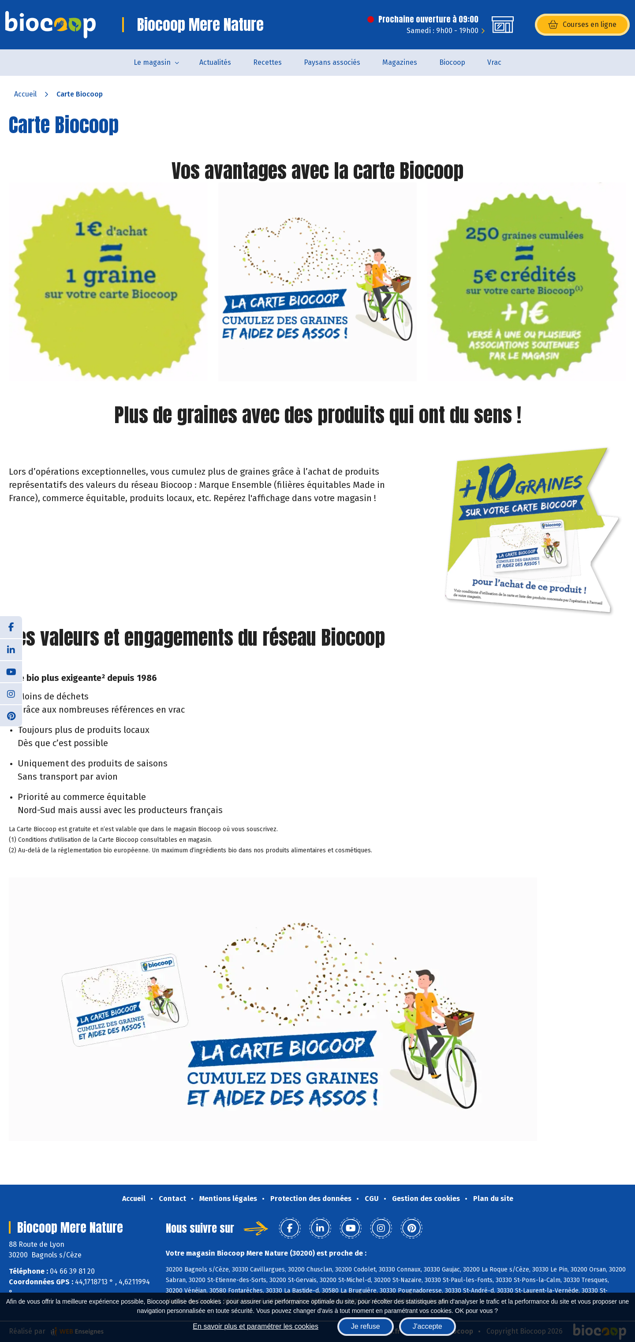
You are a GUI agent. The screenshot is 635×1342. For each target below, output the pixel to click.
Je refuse (365, 1326)
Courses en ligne (582, 24)
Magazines (399, 62)
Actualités (215, 62)
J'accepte (427, 1326)
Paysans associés (332, 62)
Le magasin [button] (152, 62)
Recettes (267, 62)
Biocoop (452, 62)
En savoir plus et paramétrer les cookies (255, 1326)
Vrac (494, 62)
